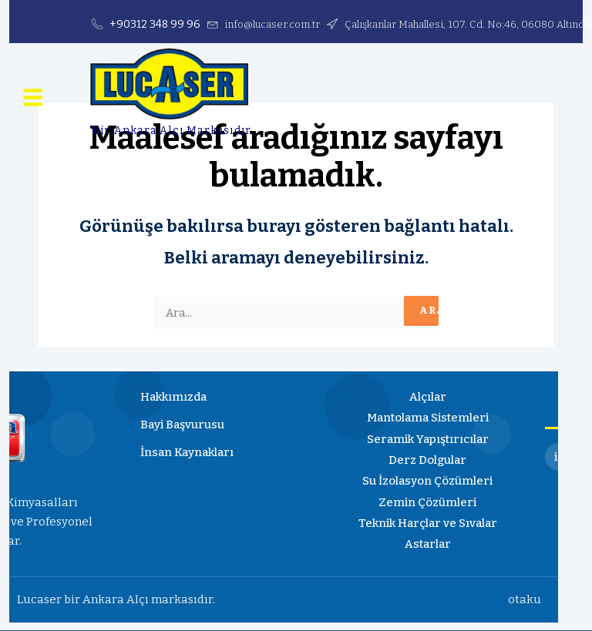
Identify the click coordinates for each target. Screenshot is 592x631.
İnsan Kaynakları (187, 453)
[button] (32, 100)
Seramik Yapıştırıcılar (428, 440)
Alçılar (427, 397)
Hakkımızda (173, 397)
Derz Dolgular (427, 461)
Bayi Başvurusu (182, 425)
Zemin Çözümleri (427, 503)
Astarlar (428, 545)
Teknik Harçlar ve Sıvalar (427, 524)
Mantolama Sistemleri (428, 419)
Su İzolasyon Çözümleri (427, 482)
